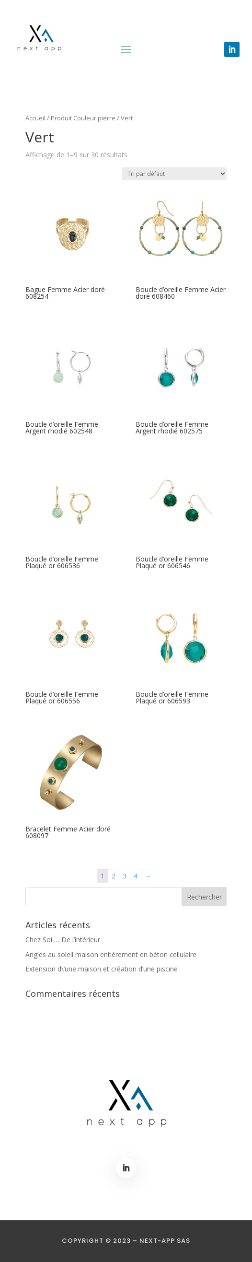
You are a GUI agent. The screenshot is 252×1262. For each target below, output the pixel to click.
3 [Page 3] (124, 875)
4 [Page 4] (135, 875)
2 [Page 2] (113, 875)
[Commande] (174, 173)
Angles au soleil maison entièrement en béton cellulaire (110, 954)
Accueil (35, 118)
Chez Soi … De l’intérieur (62, 939)
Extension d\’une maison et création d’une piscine (101, 968)
